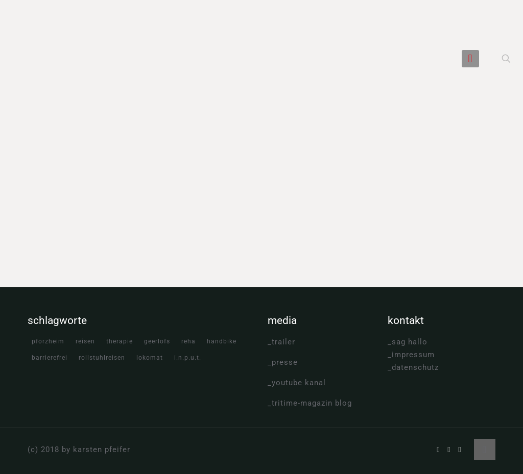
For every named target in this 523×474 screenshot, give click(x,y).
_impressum (411, 354)
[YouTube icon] (449, 449)
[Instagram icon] (460, 449)
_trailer (281, 341)
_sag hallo (407, 341)
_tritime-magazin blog (310, 403)
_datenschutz (413, 367)
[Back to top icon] (484, 449)
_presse (283, 362)
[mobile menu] (470, 58)
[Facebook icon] (438, 449)
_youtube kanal (297, 382)
